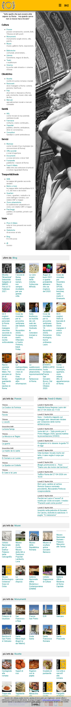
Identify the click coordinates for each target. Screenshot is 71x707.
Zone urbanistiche (20, 204)
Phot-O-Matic (20, 225)
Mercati (20, 102)
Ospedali (20, 127)
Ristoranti (20, 85)
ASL (20, 115)
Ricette (20, 80)
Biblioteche (20, 51)
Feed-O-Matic (20, 167)
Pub (20, 94)
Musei (20, 46)
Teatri (20, 61)
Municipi (20, 146)
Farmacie (20, 122)
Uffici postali (20, 152)
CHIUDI (35, 704)
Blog (20, 238)
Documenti (20, 157)
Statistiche (20, 231)
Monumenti (20, 38)
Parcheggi (20, 211)
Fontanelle (20, 161)
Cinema (20, 67)
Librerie (20, 56)
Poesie (20, 31)
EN (65, 5)
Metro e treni (20, 188)
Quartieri (20, 196)
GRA (20, 181)
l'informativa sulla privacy (51, 700)
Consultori (20, 133)
